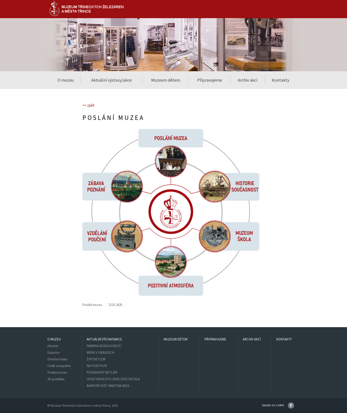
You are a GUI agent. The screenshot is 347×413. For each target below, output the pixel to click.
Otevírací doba (57, 359)
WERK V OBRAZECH (100, 352)
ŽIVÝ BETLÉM (96, 359)
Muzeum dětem (165, 80)
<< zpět (88, 105)
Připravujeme (209, 80)
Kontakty (280, 80)
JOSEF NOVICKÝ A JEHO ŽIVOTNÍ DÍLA (113, 379)
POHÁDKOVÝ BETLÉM (102, 372)
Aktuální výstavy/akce (104, 339)
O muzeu (54, 339)
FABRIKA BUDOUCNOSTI (104, 346)
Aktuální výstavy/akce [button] (111, 80)
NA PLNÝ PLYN (97, 366)
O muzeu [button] (66, 80)
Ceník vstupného (59, 366)
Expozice (53, 352)
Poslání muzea (57, 372)
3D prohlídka (55, 379)
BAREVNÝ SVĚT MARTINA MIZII (108, 386)
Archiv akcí (247, 80)
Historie (52, 346)
